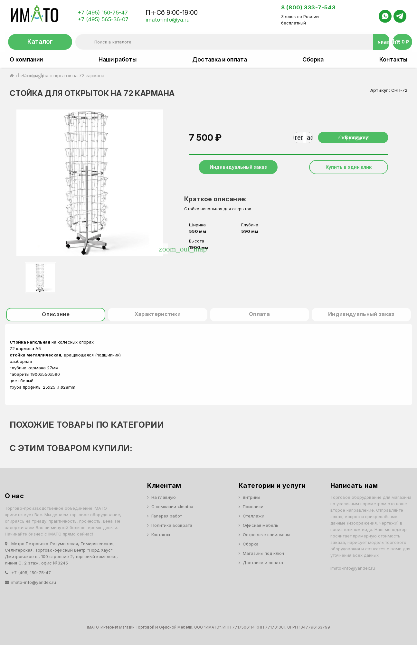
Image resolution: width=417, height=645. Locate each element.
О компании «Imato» (172, 506)
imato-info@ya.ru (168, 19)
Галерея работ (166, 515)
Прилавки (253, 506)
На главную (163, 497)
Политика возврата (171, 525)
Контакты (393, 59)
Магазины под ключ (263, 553)
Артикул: (380, 90)
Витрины (251, 497)
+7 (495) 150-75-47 (103, 12)
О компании (26, 59)
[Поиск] (232, 42)
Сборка (313, 59)
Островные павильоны (266, 534)
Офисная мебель (260, 525)
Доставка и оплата (219, 59)
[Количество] (304, 137)
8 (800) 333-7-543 (308, 7)
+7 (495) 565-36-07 (103, 19)
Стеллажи (253, 515)
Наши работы (118, 59)
